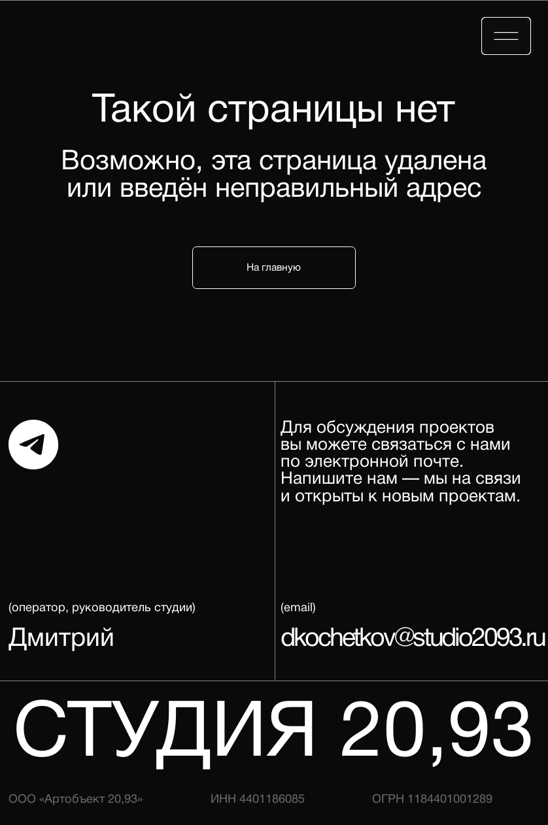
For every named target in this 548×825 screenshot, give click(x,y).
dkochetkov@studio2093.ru (413, 639)
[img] (506, 36)
